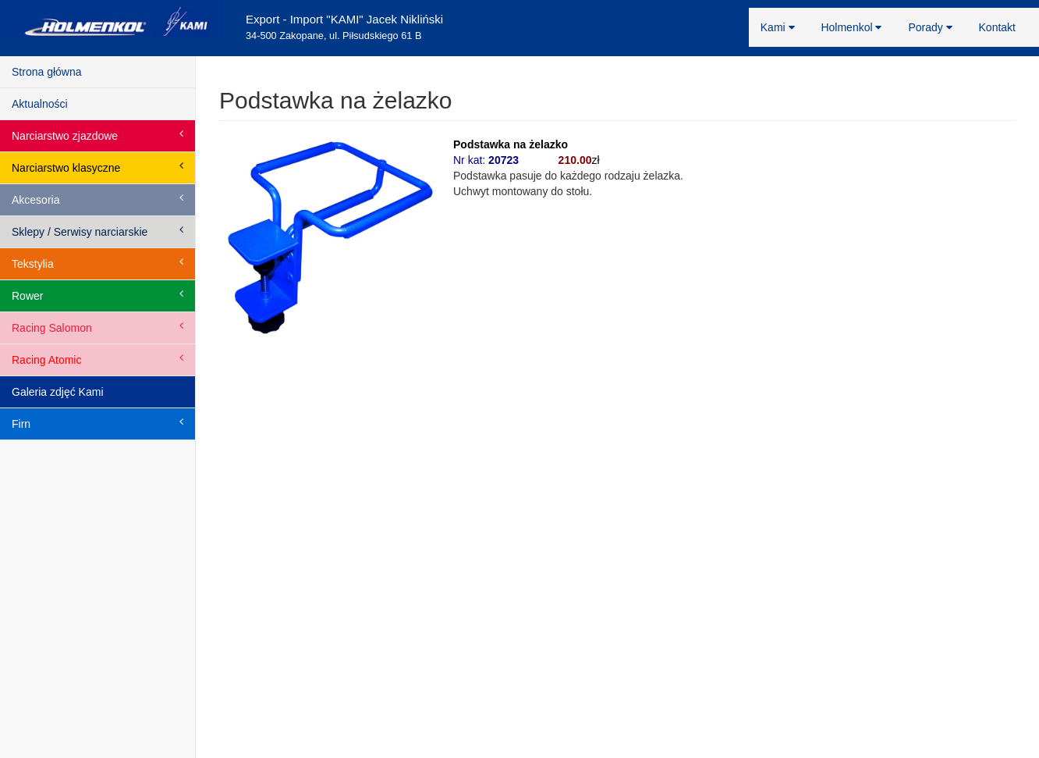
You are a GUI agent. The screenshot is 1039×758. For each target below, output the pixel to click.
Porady (930, 27)
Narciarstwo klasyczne (97, 167)
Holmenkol (851, 27)
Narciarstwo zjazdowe (97, 135)
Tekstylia (97, 263)
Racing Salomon (97, 327)
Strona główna (47, 72)
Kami (778, 27)
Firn (97, 423)
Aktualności (40, 104)
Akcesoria (97, 199)
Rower (97, 295)
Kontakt (997, 27)
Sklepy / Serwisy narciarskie (97, 231)
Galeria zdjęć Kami (58, 392)
